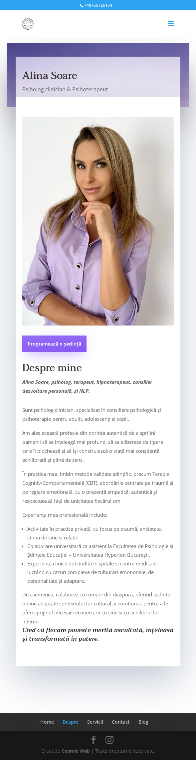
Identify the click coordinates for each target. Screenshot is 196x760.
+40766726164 (98, 5)
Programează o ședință (54, 344)
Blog (143, 722)
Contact (121, 722)
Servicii (95, 722)
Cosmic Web (76, 751)
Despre (71, 722)
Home (47, 722)
